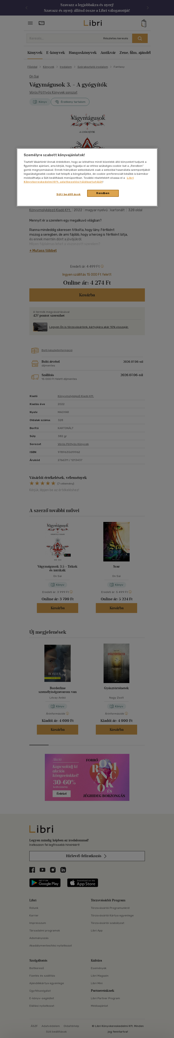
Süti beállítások (68, 194)
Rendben (102, 193)
